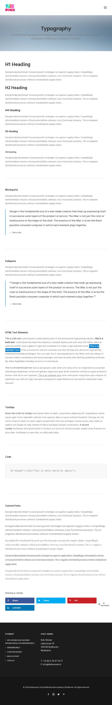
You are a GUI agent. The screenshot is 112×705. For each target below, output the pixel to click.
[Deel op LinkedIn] (19, 608)
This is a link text (13, 338)
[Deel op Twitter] (50, 600)
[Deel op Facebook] (19, 600)
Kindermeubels (13, 647)
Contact (11, 660)
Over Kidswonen (14, 652)
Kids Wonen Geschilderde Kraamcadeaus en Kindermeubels (20, 642)
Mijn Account (13, 656)
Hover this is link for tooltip (18, 413)
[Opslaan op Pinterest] (82, 600)
